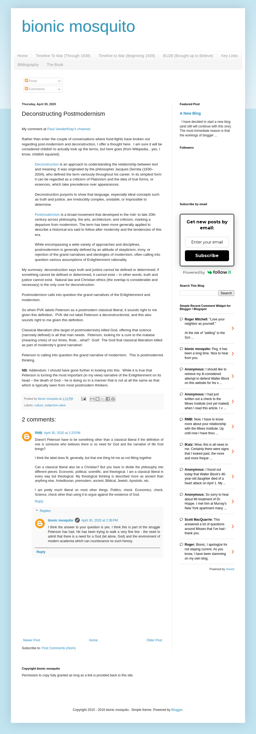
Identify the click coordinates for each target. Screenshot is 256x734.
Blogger (176, 710)
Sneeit (230, 569)
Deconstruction (47, 164)
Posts (31, 81)
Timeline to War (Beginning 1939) (127, 56)
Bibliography (28, 65)
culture (38, 405)
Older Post (154, 640)
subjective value (55, 405)
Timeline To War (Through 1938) (63, 56)
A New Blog (190, 113)
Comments (35, 89)
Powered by (207, 272)
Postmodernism (47, 215)
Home (22, 56)
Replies (45, 511)
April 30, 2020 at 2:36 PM (99, 520)
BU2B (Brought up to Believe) (188, 56)
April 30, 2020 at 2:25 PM (62, 433)
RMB (38, 433)
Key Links (229, 56)
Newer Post (31, 640)
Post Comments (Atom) (59, 648)
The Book (55, 65)
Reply (39, 501)
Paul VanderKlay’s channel (68, 129)
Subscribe (207, 255)
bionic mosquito (78, 26)
